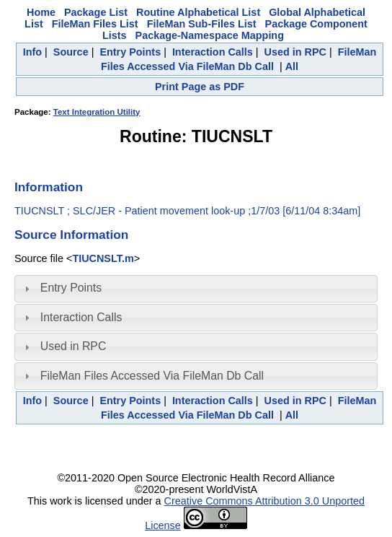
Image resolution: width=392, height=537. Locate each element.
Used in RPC (295, 52)
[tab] (196, 288)
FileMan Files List (95, 24)
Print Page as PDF (199, 86)
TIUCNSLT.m (102, 258)
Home (41, 12)
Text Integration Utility (97, 112)
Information (48, 187)
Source (71, 52)
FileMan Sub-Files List (202, 24)
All (291, 66)
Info (32, 52)
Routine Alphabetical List (198, 12)
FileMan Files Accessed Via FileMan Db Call (152, 376)
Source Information (71, 234)
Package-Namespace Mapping (209, 35)
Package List (96, 12)
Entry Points (130, 52)
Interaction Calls (212, 52)
